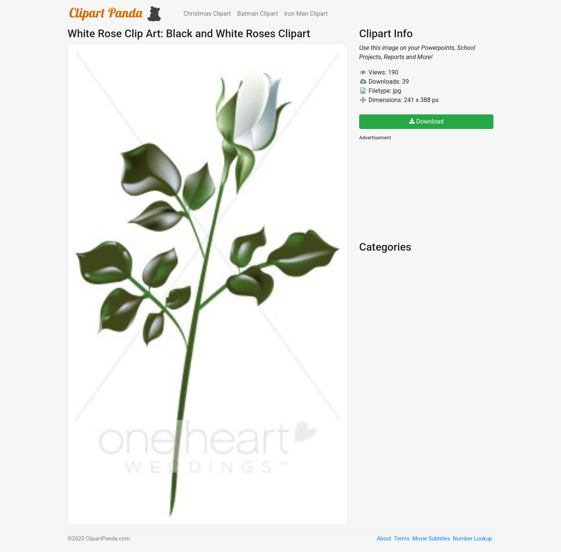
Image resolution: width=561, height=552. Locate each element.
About (384, 538)
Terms (401, 538)
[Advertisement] (416, 190)
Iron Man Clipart (306, 13)
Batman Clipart (257, 13)
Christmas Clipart (207, 13)
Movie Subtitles (431, 538)
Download (426, 121)
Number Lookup (472, 538)
